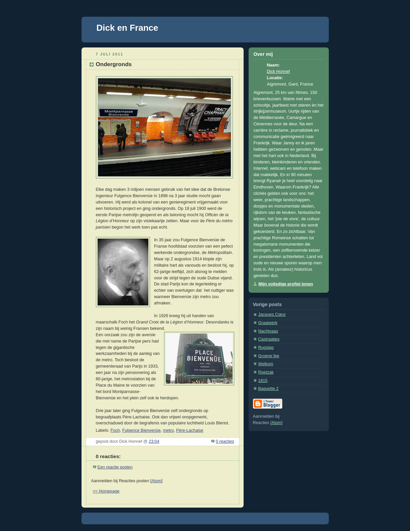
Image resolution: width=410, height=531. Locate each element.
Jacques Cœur (272, 314)
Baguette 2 (268, 388)
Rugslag (266, 347)
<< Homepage (106, 491)
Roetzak (266, 372)
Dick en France (127, 28)
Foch (115, 430)
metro (168, 430)
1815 (263, 380)
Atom (156, 481)
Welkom (265, 364)
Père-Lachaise (189, 430)
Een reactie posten (115, 467)
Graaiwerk (267, 322)
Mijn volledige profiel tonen (286, 284)
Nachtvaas (268, 331)
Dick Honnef (278, 71)
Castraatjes (269, 339)
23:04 (154, 441)
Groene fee (268, 356)
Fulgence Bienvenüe (141, 430)
